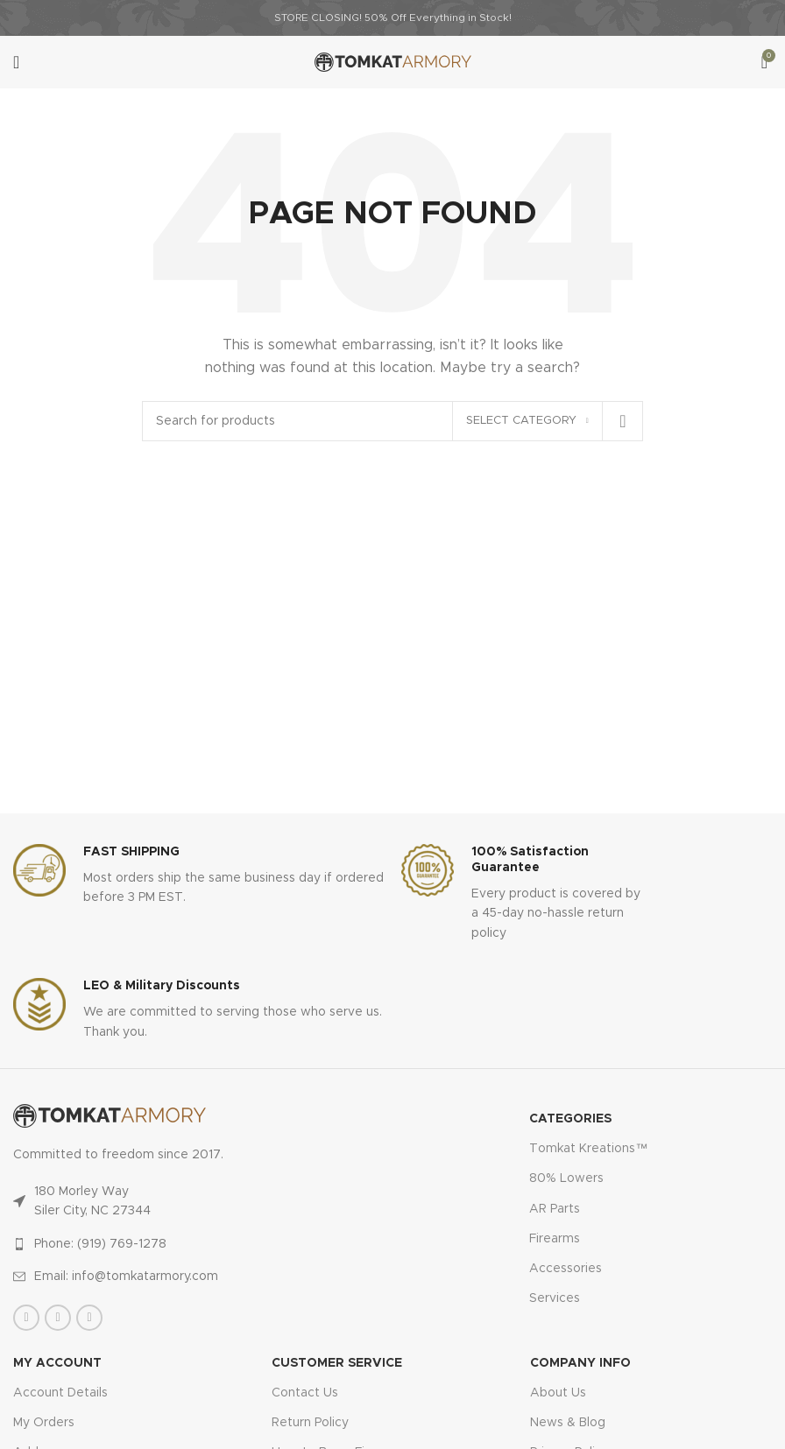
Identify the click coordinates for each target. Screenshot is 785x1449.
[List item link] (169, 1244)
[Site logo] (393, 62)
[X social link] (58, 1318)
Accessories (565, 1269)
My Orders (43, 1423)
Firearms (554, 1239)
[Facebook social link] (26, 1318)
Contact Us (305, 1393)
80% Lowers (566, 1178)
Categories (570, 1119)
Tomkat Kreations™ (588, 1149)
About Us (558, 1393)
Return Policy (310, 1423)
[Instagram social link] (89, 1318)
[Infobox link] (198, 876)
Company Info (580, 1363)
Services (554, 1298)
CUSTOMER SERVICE (337, 1363)
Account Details (60, 1393)
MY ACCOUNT (57, 1363)
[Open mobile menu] (16, 62)
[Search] (392, 421)
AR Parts (554, 1209)
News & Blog (567, 1423)
